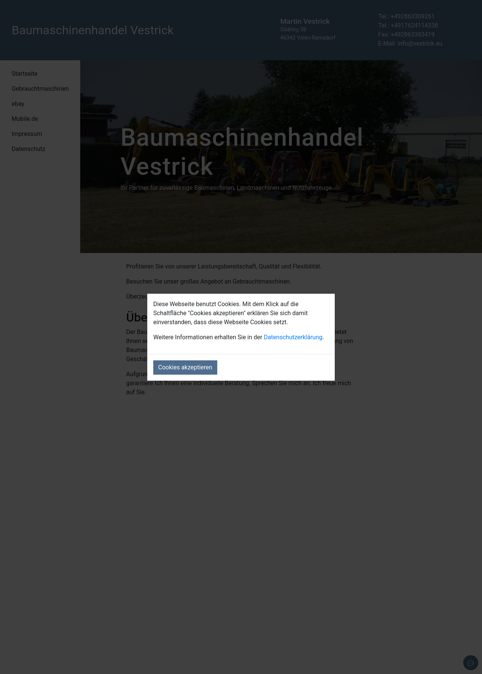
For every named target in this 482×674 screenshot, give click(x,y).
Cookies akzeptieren (185, 367)
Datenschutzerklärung (293, 337)
